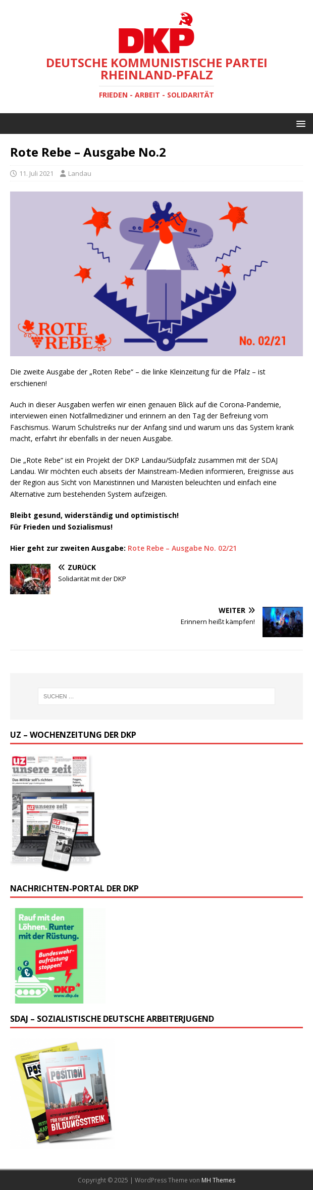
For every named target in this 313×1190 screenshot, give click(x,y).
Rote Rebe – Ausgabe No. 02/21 (182, 548)
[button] (299, 123)
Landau (79, 173)
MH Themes (218, 1180)
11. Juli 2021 (36, 173)
